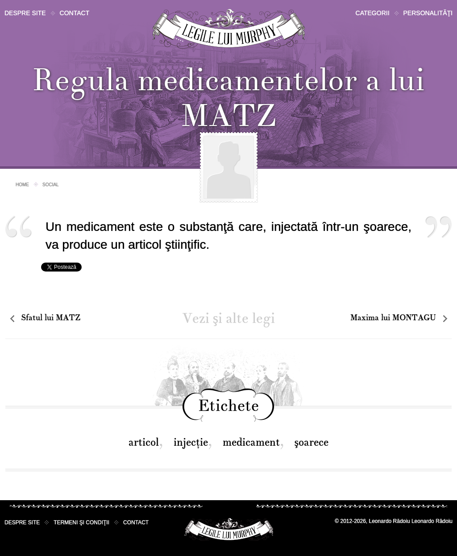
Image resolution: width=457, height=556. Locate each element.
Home (22, 184)
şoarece (311, 442)
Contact (75, 13)
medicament (251, 442)
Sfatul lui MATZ (50, 318)
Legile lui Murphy (229, 29)
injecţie (191, 442)
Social (50, 184)
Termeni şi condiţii (81, 522)
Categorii (373, 13)
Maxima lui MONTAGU (393, 318)
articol (144, 442)
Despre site (25, 13)
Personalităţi (428, 13)
